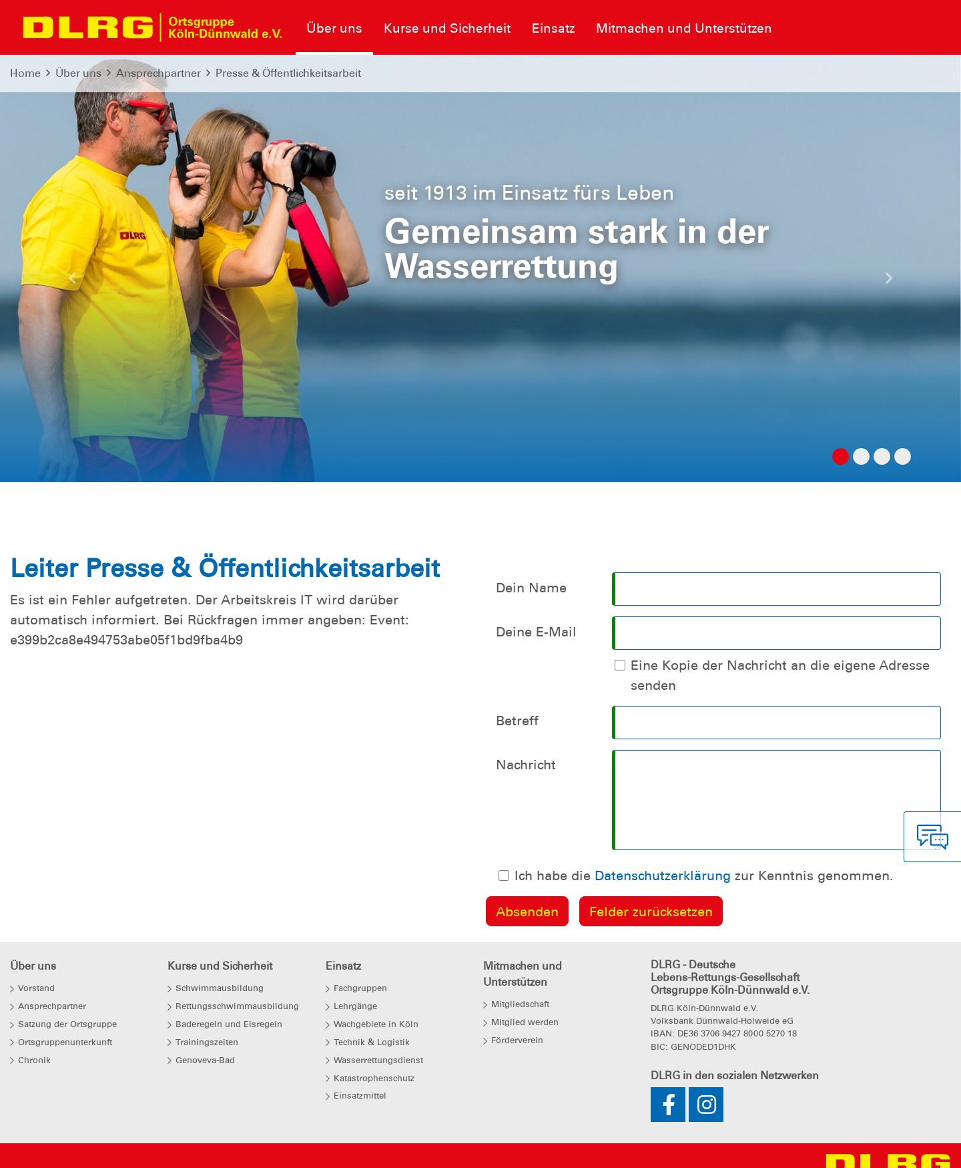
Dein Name (531, 588)
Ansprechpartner (158, 73)
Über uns (78, 73)
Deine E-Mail (536, 632)
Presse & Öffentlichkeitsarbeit (288, 73)
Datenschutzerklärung (663, 875)
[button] (72, 281)
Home (25, 73)
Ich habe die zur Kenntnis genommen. (704, 875)
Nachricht (526, 765)
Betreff (517, 721)
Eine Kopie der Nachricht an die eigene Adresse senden (780, 675)
